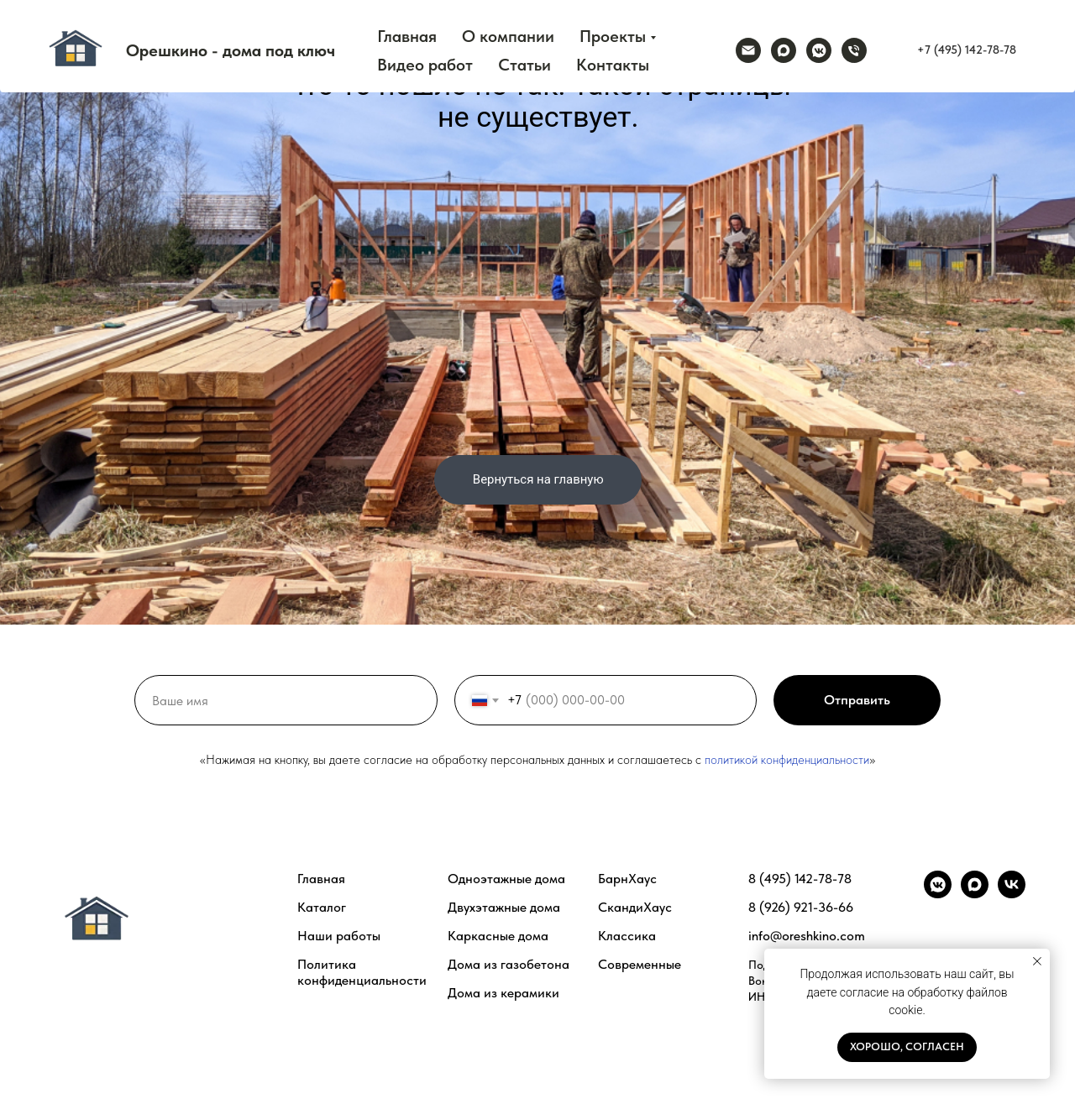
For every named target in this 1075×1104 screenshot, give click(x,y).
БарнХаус (627, 879)
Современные (639, 964)
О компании (508, 36)
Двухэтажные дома (504, 907)
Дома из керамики (503, 993)
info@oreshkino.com (806, 936)
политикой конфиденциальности (787, 759)
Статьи (524, 65)
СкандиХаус (635, 907)
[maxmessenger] (783, 50)
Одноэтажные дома (506, 879)
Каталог (321, 907)
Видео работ (425, 65)
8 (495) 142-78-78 (800, 879)
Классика (627, 936)
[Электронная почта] (748, 50)
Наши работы (338, 936)
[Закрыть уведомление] (1037, 961)
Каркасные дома (498, 936)
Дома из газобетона (508, 964)
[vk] (1011, 894)
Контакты (612, 65)
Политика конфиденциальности (362, 972)
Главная (407, 36)
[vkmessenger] (818, 50)
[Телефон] (854, 50)
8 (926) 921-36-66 (800, 907)
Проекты (612, 36)
